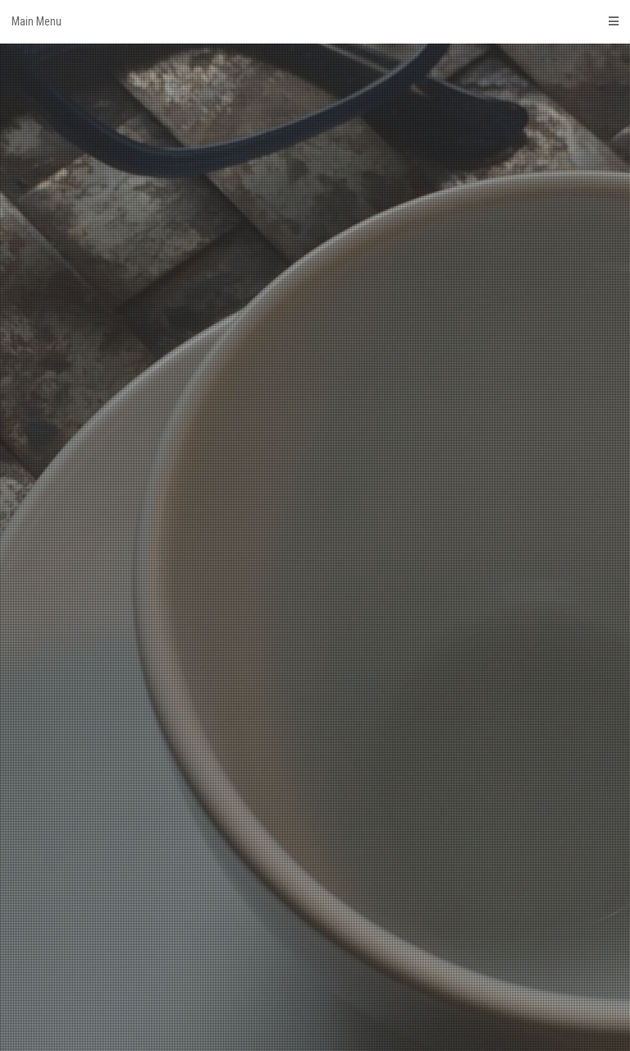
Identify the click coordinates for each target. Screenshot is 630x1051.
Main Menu (315, 21)
